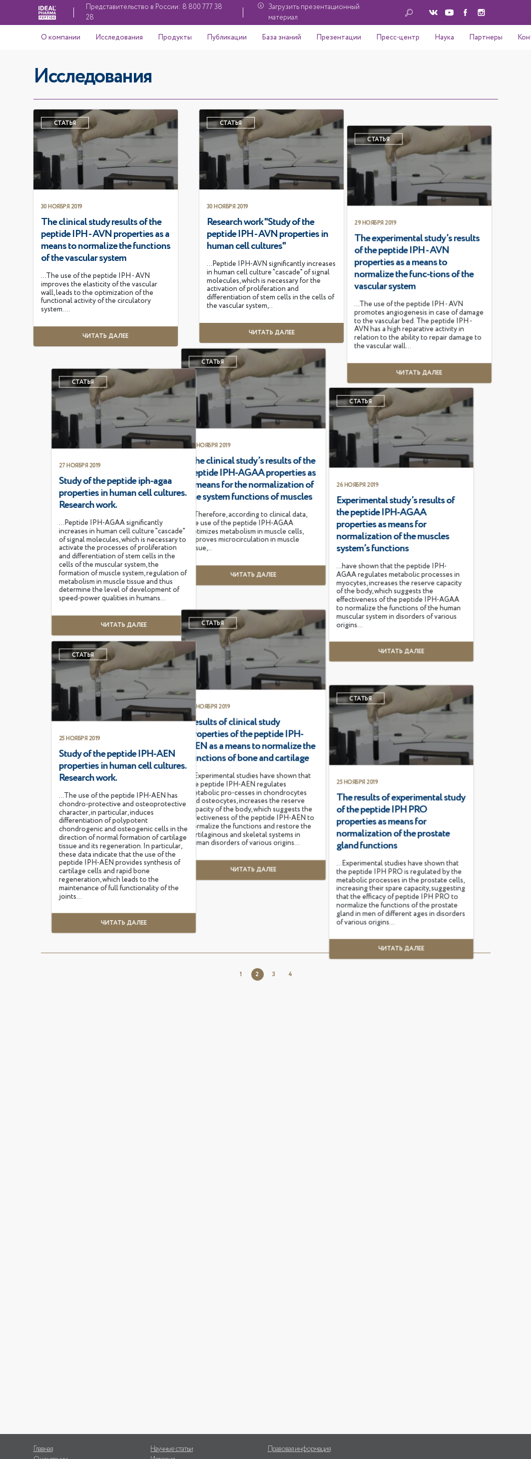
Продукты (175, 37)
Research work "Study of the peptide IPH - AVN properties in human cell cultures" (341, 234)
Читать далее (345, 1081)
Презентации (338, 37)
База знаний (281, 37)
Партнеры (486, 37)
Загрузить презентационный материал (314, 12)
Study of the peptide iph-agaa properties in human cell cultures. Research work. (344, 675)
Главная (43, 1449)
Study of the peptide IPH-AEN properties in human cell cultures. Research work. (344, 924)
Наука (444, 37)
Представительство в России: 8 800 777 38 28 (154, 12)
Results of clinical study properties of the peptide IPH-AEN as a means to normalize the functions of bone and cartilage (104, 925)
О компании (60, 37)
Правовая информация (299, 1449)
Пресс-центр (398, 37)
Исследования (119, 37)
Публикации (227, 37)
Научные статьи (171, 1449)
